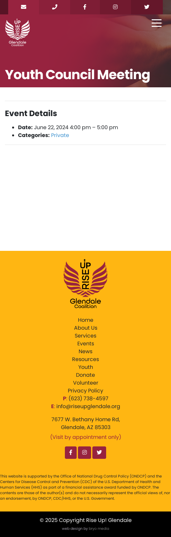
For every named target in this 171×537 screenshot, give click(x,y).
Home (85, 320)
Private (60, 135)
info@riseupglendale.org (88, 406)
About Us (85, 328)
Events (85, 343)
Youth (85, 367)
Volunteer (85, 383)
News (85, 351)
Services (85, 335)
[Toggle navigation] (156, 23)
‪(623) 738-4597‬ (88, 398)
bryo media (99, 528)
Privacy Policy (85, 390)
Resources (85, 359)
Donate (85, 375)
